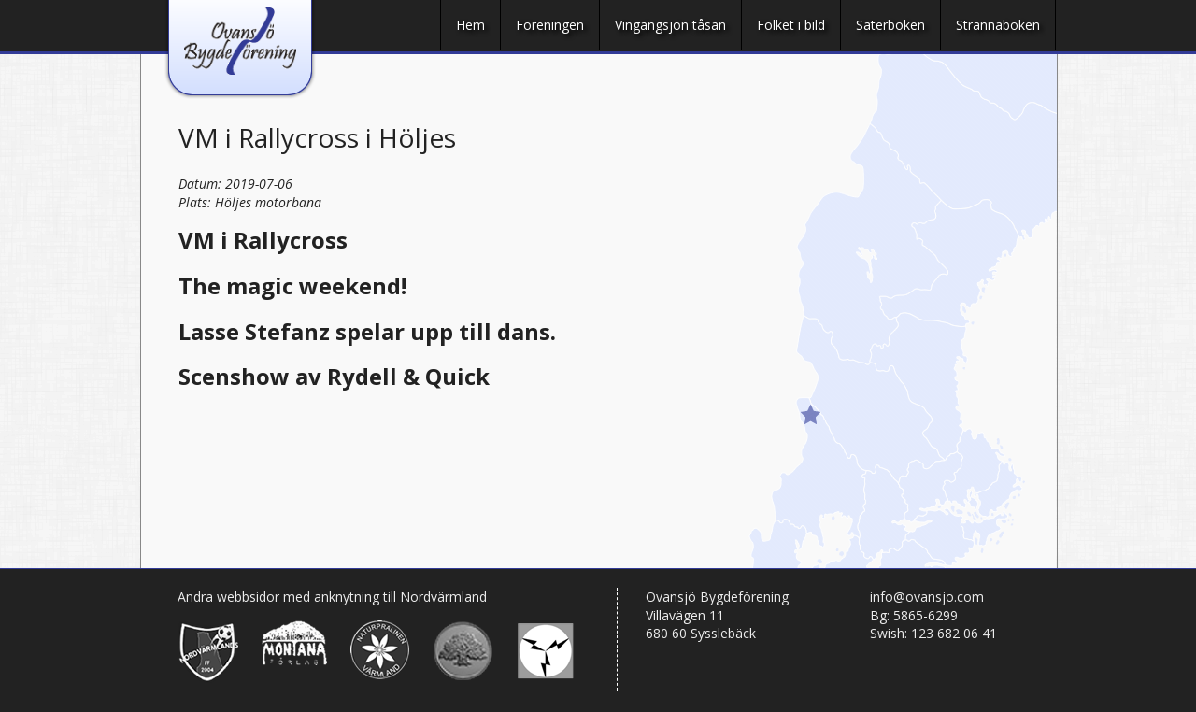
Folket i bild (791, 25)
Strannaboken (998, 25)
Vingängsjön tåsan (670, 25)
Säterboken (890, 25)
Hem (470, 25)
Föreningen (550, 25)
